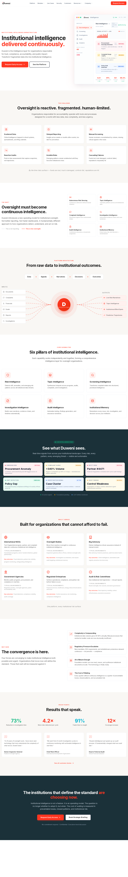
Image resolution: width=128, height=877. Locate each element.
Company (88, 3)
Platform (32, 3)
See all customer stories (64, 763)
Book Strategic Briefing (78, 819)
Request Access (118, 3)
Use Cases (50, 3)
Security (59, 3)
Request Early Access (15, 64)
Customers (67, 3)
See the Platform (39, 64)
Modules (41, 3)
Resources (78, 3)
